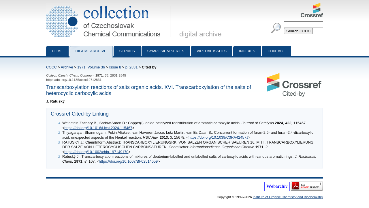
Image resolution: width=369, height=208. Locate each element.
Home (57, 51)
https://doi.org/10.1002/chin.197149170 (96, 152)
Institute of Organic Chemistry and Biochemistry (288, 197)
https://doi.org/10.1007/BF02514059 (128, 161)
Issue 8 (115, 67)
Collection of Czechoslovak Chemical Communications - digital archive (109, 5)
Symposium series (165, 51)
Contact (276, 51)
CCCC (51, 67)
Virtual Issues (212, 51)
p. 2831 (131, 67)
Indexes (247, 51)
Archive (67, 67)
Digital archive (90, 51)
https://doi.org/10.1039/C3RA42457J (218, 137)
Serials (127, 51)
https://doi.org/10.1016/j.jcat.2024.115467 (98, 128)
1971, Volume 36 (91, 67)
